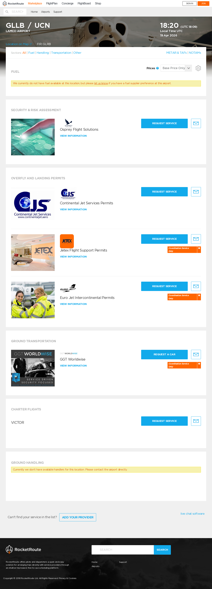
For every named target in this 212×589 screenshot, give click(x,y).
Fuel (31, 52)
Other (77, 52)
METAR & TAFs (176, 52)
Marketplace (35, 3)
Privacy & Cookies (67, 578)
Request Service (164, 123)
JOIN (203, 3)
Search (162, 549)
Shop (98, 3)
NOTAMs (195, 52)
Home (34, 11)
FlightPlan (51, 3)
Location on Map (19, 44)
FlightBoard (84, 3)
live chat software (192, 513)
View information (74, 135)
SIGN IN (189, 3)
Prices (153, 68)
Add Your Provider (77, 517)
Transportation (61, 52)
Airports (45, 11)
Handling (43, 52)
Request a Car (164, 354)
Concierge (67, 3)
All (24, 52)
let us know (101, 83)
